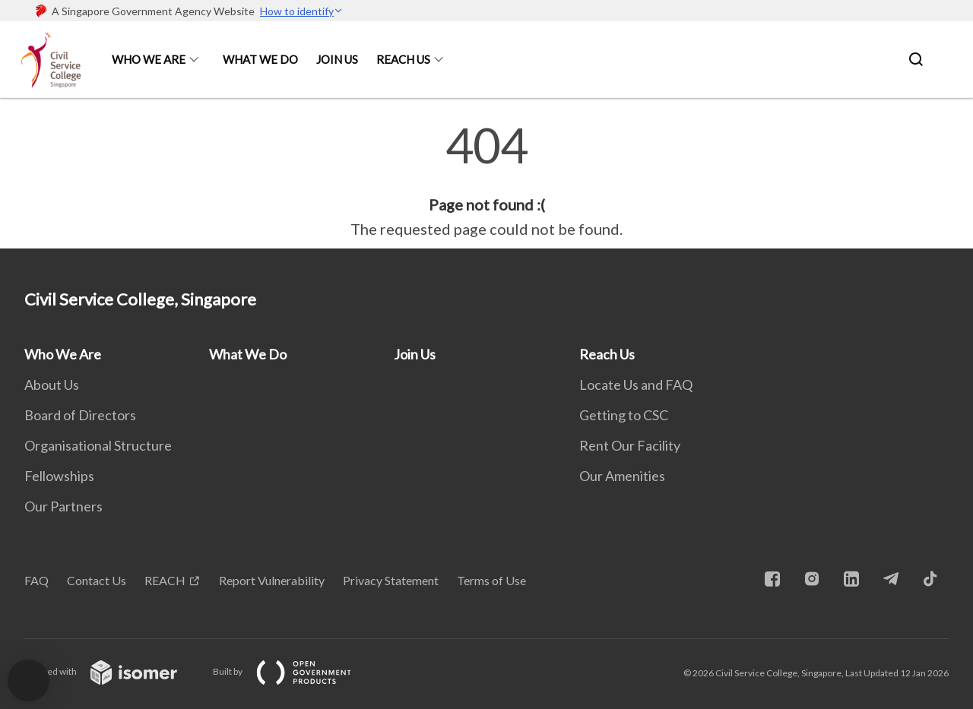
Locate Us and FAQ (636, 384)
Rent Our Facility (629, 445)
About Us (51, 384)
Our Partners (63, 506)
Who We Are (148, 59)
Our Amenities (622, 475)
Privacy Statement (391, 580)
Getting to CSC (623, 415)
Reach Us (403, 59)
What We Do (260, 59)
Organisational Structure (98, 445)
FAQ (36, 580)
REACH (164, 580)
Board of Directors (80, 415)
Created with (112, 671)
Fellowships (59, 475)
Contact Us (96, 580)
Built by (294, 671)
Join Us (337, 59)
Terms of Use (491, 580)
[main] (486, 181)
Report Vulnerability (272, 580)
